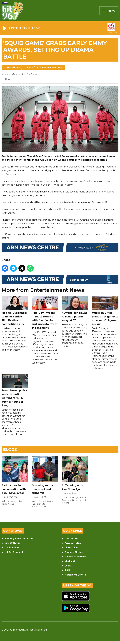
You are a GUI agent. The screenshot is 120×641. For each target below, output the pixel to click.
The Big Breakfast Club (19, 538)
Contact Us (71, 538)
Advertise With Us (75, 556)
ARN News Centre (75, 574)
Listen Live (71, 547)
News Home (13, 67)
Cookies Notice (74, 552)
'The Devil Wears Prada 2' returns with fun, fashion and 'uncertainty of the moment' (45, 312)
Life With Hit (12, 543)
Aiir (22, 629)
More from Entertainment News (45, 67)
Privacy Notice (73, 543)
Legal (68, 565)
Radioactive (12, 547)
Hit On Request (14, 552)
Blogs (10, 449)
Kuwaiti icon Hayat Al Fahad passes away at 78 (75, 309)
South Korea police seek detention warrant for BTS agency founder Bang (15, 390)
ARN (67, 570)
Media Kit (70, 561)
